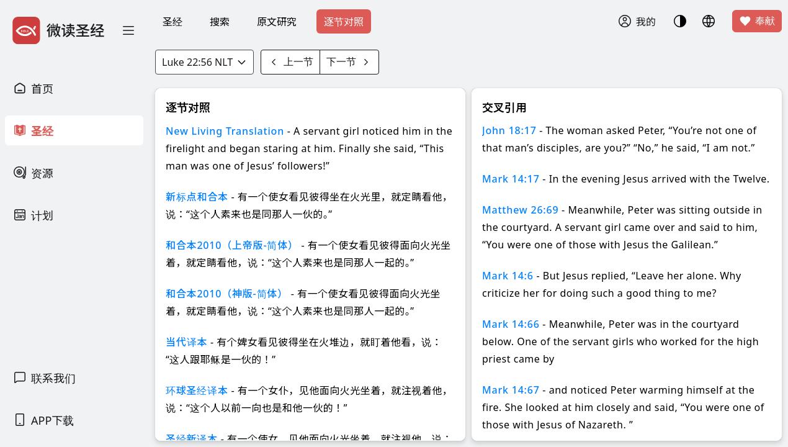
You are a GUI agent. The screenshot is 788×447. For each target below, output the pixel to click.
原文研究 (277, 22)
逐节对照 (344, 22)
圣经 (172, 22)
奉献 (757, 21)
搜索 (220, 22)
